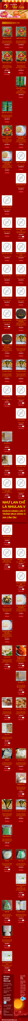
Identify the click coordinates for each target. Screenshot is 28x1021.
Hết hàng (7, 47)
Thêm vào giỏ (7, 74)
